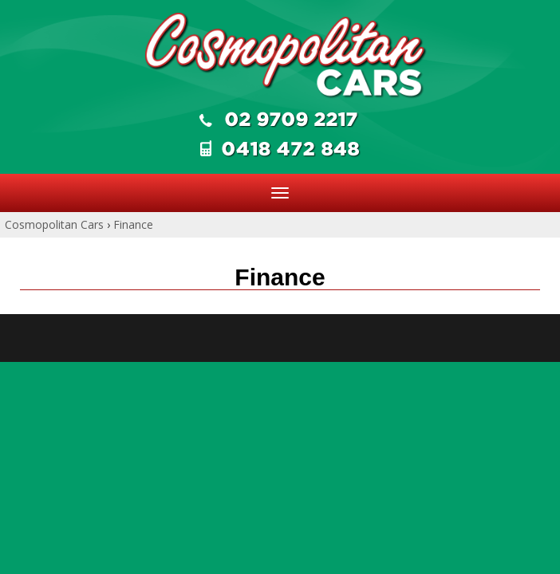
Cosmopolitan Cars (54, 224)
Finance (133, 224)
